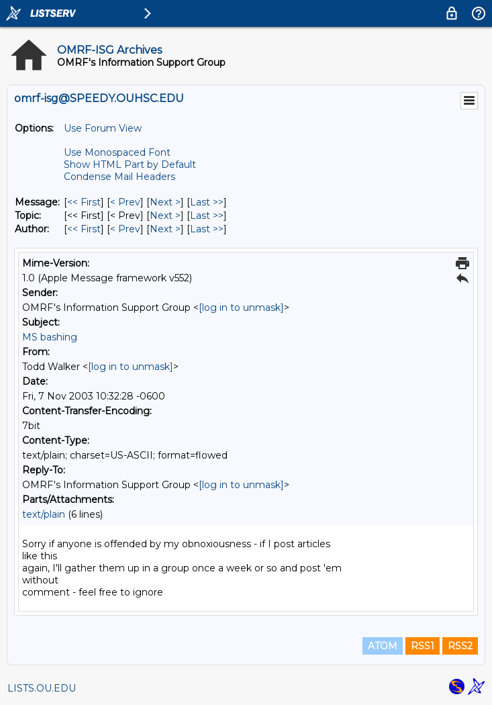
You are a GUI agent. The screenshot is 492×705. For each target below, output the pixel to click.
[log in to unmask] (241, 307)
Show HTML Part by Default (130, 164)
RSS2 (460, 646)
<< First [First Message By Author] (84, 229)
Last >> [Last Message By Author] (207, 229)
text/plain (43, 514)
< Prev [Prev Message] (125, 202)
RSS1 (422, 646)
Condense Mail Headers (119, 177)
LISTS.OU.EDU (41, 688)
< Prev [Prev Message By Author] (125, 229)
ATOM (382, 646)
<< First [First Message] (84, 202)
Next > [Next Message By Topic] (165, 215)
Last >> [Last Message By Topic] (207, 215)
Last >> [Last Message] (207, 202)
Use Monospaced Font (117, 152)
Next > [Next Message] (165, 202)
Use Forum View (103, 128)
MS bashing (49, 337)
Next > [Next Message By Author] (165, 229)
